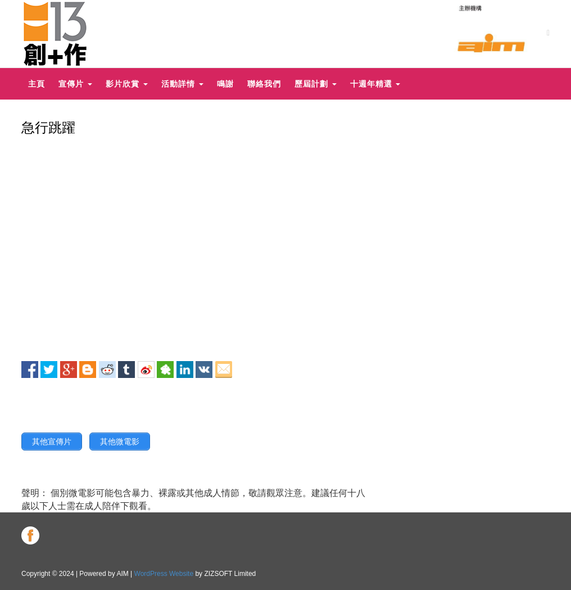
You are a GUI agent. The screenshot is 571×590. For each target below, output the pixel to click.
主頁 (36, 83)
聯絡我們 (264, 83)
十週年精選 (375, 83)
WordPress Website (164, 574)
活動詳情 (182, 83)
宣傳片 (75, 83)
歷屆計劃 (315, 83)
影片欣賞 (127, 83)
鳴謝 (225, 83)
